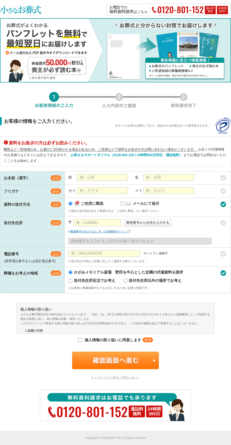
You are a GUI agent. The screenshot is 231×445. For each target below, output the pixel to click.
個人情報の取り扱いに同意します (109, 340)
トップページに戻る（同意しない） (115, 377)
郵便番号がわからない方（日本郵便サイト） (98, 231)
